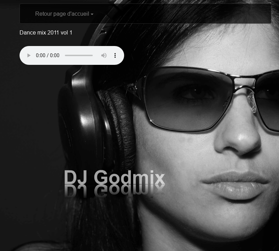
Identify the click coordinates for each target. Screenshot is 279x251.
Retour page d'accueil (64, 13)
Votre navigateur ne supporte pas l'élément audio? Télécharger (72, 55)
